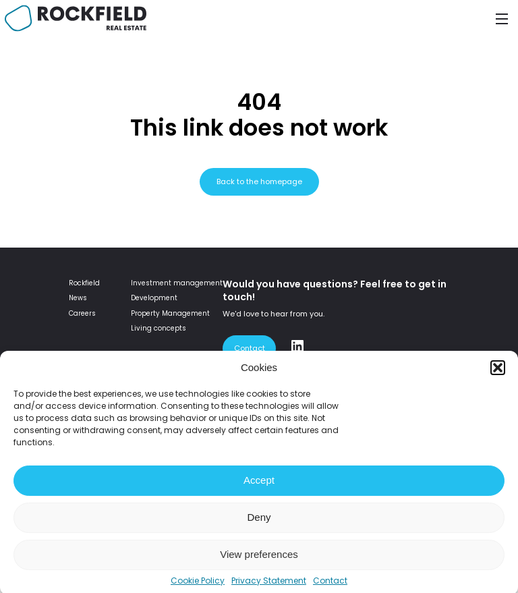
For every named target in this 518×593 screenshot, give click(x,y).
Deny (258, 522)
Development (154, 297)
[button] (498, 373)
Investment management (177, 283)
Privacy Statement (268, 586)
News (78, 297)
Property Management (170, 313)
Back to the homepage (259, 181)
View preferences (259, 559)
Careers (82, 313)
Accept (259, 485)
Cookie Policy (198, 586)
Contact (330, 586)
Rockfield (84, 283)
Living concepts (158, 328)
